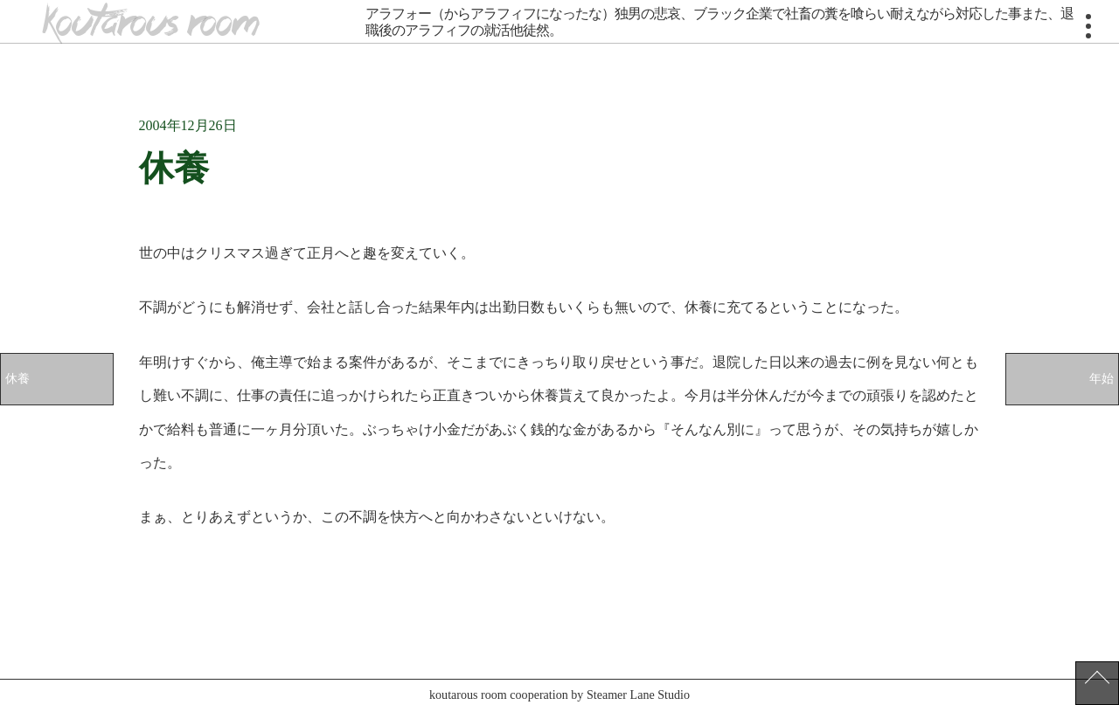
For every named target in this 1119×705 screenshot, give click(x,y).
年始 (1101, 378)
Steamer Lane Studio (638, 695)
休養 (17, 378)
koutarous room (150, 23)
